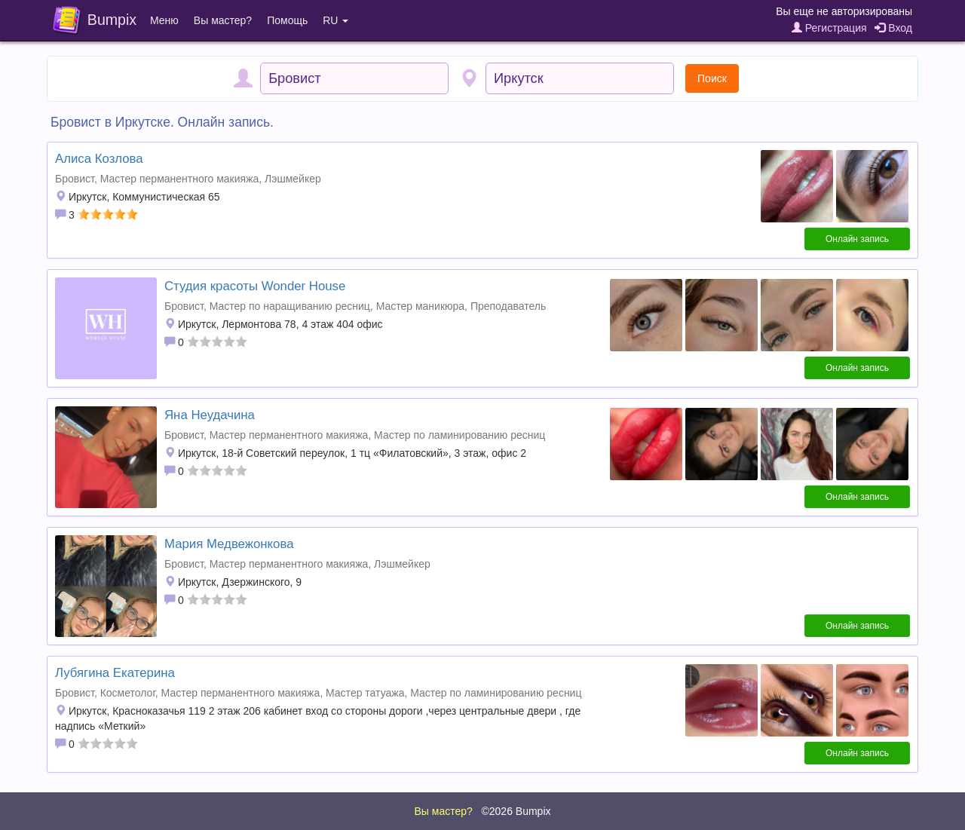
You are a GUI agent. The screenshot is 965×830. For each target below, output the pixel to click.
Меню (164, 20)
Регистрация (829, 28)
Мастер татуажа (365, 693)
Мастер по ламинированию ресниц (459, 435)
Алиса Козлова (99, 159)
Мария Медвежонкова (229, 544)
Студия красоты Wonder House (254, 286)
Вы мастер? (223, 20)
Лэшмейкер (293, 179)
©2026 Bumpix (515, 811)
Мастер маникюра (420, 306)
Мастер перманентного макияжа (179, 179)
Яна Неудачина (209, 415)
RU (335, 20)
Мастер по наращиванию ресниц (290, 306)
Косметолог (127, 693)
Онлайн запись (857, 239)
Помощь (287, 20)
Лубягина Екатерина (115, 673)
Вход (893, 28)
